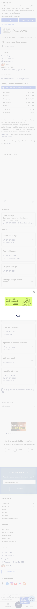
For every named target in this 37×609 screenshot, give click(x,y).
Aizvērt (18, 316)
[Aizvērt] (34, 292)
